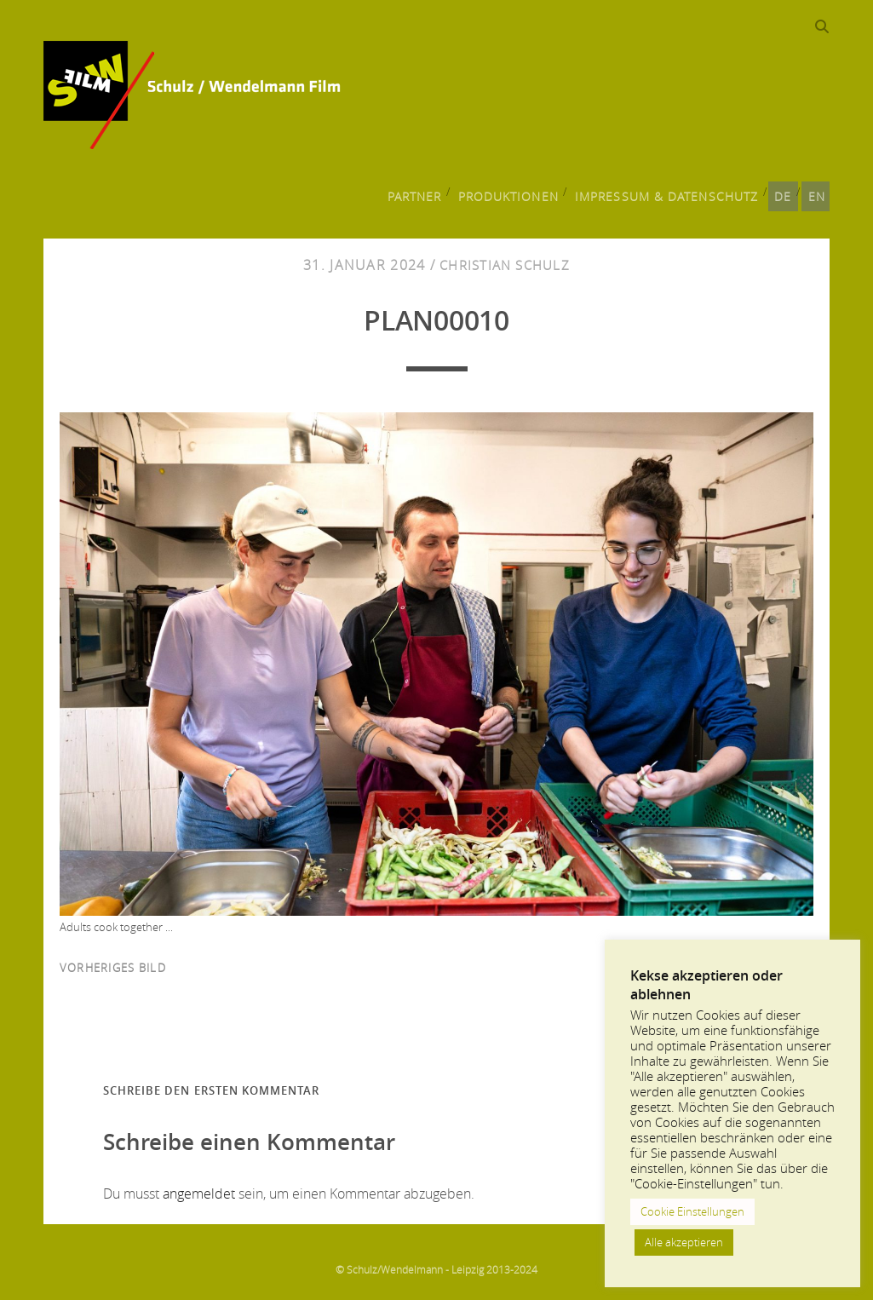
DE (782, 192)
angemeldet (199, 1194)
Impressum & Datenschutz (671, 192)
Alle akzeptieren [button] (684, 1242)
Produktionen (521, 192)
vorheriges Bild (113, 969)
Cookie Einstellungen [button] (692, 1211)
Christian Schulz (504, 266)
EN (817, 192)
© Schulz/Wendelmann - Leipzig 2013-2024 (436, 1270)
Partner (428, 192)
